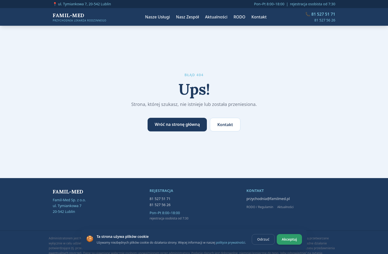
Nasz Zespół (187, 17)
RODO (239, 17)
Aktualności (216, 17)
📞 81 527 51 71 (320, 14)
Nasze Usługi (157, 17)
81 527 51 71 (160, 198)
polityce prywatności (230, 242)
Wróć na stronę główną (177, 124)
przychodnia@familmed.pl (268, 198)
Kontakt (259, 17)
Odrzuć (263, 239)
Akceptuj (289, 239)
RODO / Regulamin (259, 207)
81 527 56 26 (324, 20)
